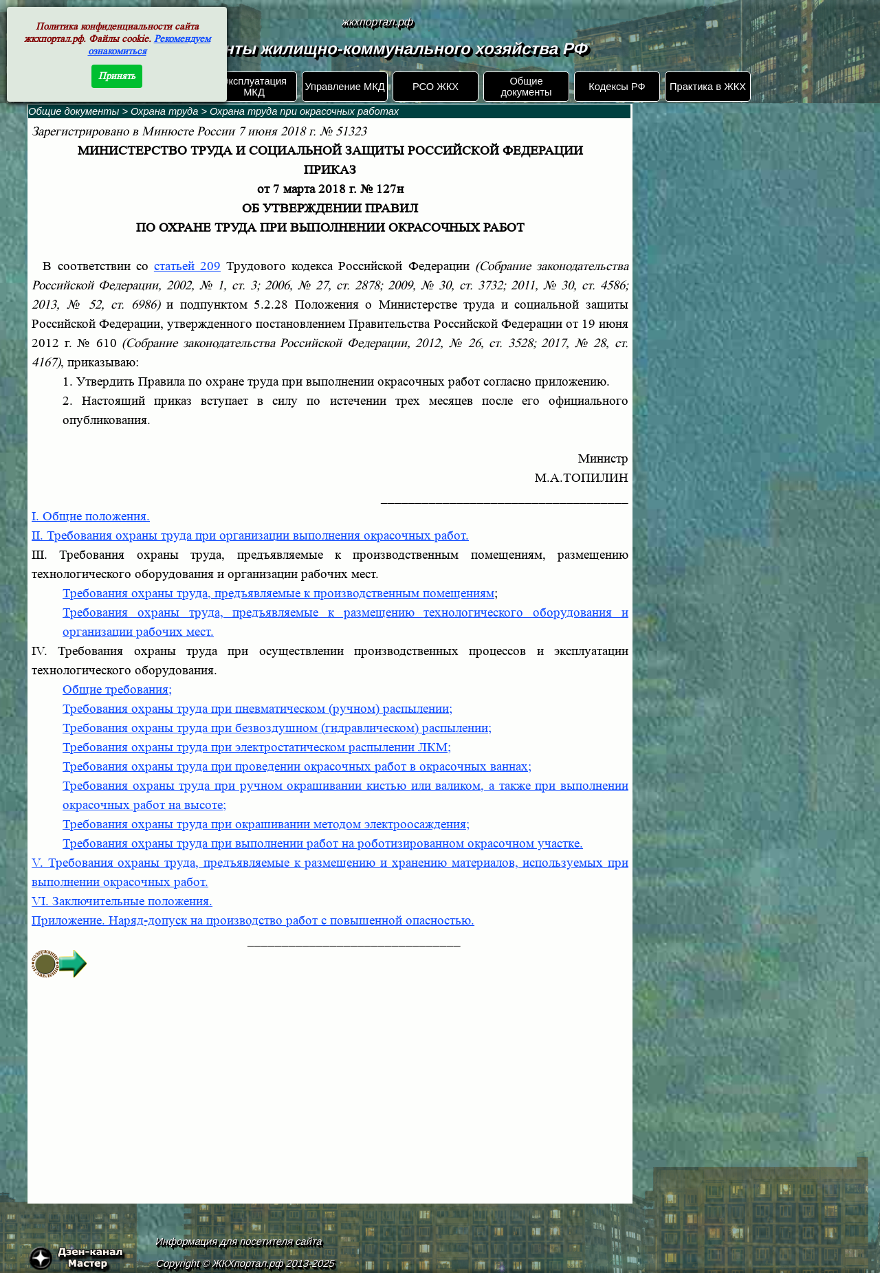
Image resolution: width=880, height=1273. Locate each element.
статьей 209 (187, 266)
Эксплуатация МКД (254, 87)
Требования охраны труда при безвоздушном (277, 728)
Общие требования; (117, 690)
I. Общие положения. (91, 516)
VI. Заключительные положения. (122, 901)
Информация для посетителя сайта (239, 1241)
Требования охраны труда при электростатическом (257, 747)
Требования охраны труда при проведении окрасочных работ (297, 767)
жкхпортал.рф (377, 21)
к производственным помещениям (399, 593)
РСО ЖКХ (435, 86)
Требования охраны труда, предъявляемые (183, 593)
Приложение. (253, 921)
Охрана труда (164, 111)
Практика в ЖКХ (708, 86)
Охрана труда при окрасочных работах (304, 111)
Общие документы (525, 87)
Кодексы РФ (616, 86)
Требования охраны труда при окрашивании (266, 824)
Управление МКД (344, 86)
